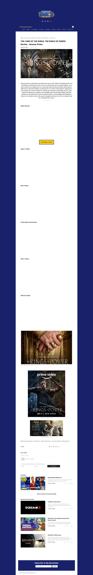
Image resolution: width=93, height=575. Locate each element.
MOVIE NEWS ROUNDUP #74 (55, 477)
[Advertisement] (46, 3)
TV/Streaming (34, 29)
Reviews (28, 29)
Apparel (58, 29)
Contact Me (70, 29)
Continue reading (52, 483)
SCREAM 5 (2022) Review (54, 502)
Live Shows (41, 29)
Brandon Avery (24, 47)
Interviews (47, 29)
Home (23, 29)
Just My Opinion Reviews (25, 27)
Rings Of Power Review (45, 441)
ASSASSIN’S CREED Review (54, 535)
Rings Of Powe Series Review (27, 441)
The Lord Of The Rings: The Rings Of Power (60, 441)
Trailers (53, 29)
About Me (64, 29)
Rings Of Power (37, 441)
